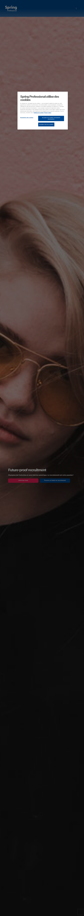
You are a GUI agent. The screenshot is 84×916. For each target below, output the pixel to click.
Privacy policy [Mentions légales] (47, 112)
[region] (42, 111)
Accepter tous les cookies (46, 124)
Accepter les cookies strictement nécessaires (51, 118)
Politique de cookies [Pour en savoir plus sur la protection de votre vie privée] (39, 112)
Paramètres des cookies (26, 117)
